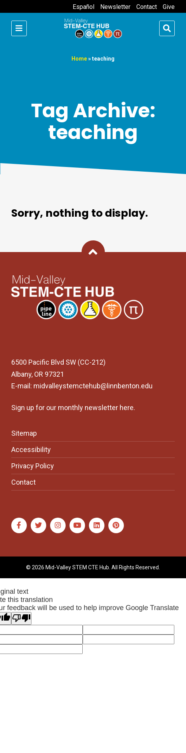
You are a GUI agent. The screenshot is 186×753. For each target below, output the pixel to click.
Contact (146, 6)
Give (169, 6)
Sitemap (24, 433)
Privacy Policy (32, 466)
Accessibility (31, 449)
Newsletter (115, 6)
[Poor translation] (21, 618)
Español (83, 6)
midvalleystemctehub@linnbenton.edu (93, 386)
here (127, 407)
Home (79, 59)
